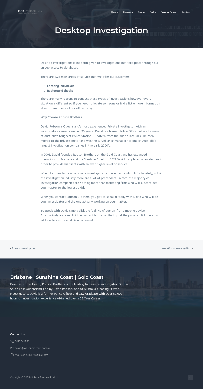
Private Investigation (24, 248)
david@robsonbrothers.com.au (32, 348)
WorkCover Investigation (176, 248)
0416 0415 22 (22, 341)
